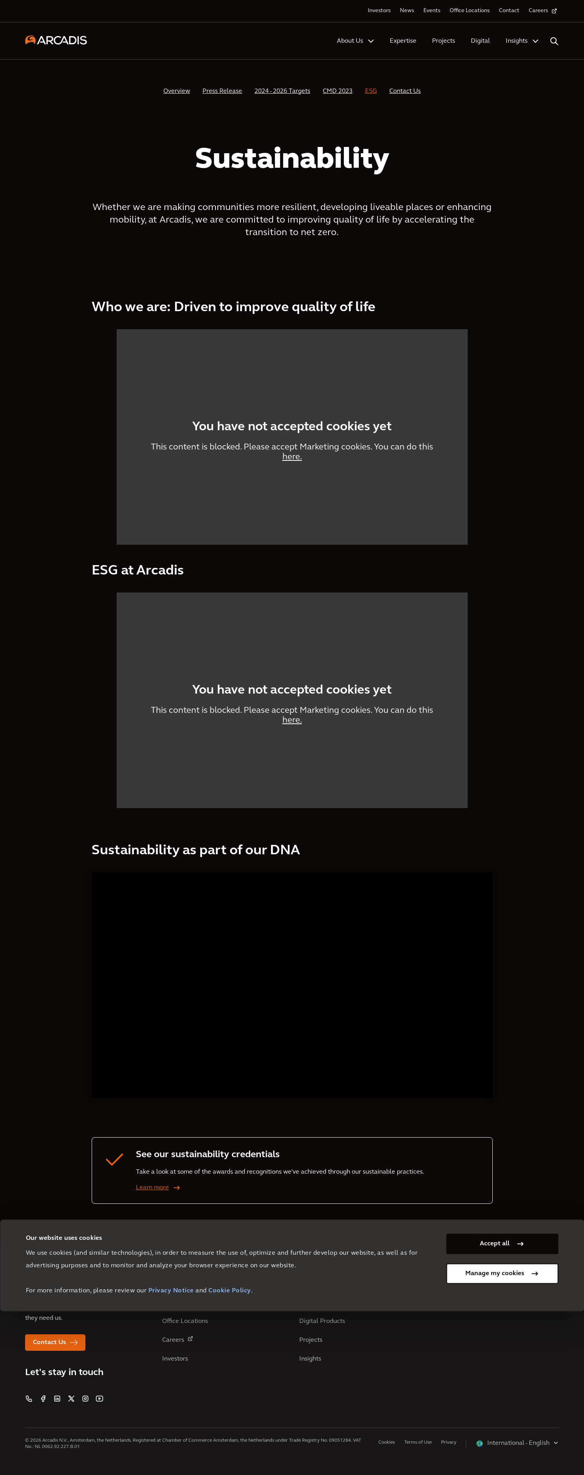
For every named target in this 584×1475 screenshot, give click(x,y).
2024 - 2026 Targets (282, 91)
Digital (480, 41)
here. (292, 457)
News (407, 11)
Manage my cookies (494, 1437)
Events (431, 11)
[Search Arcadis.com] (554, 41)
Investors (379, 11)
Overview (176, 91)
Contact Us (405, 91)
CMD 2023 (338, 91)
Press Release (222, 91)
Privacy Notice (171, 1454)
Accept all (495, 1407)
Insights (517, 41)
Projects (443, 41)
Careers (538, 11)
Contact (509, 11)
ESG (371, 91)
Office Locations (470, 11)
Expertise (403, 41)
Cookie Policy (229, 1454)
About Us (350, 41)
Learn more (152, 1188)
